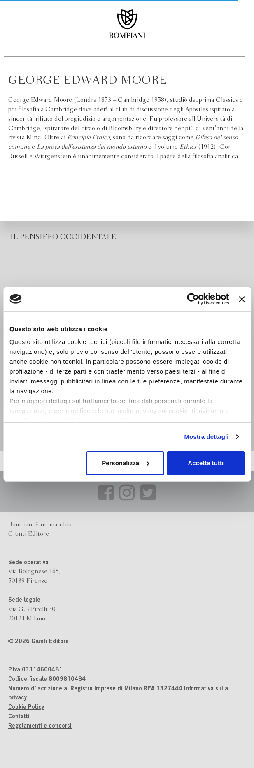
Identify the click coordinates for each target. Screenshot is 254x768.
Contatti (19, 717)
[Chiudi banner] (242, 299)
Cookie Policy (26, 707)
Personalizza (125, 462)
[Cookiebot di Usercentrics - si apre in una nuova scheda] (193, 299)
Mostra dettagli (206, 436)
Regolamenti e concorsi (40, 726)
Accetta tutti (206, 462)
